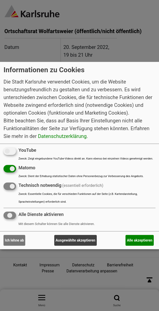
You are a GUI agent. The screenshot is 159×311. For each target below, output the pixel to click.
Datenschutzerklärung (62, 136)
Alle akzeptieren (139, 240)
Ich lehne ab (14, 240)
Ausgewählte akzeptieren (75, 240)
